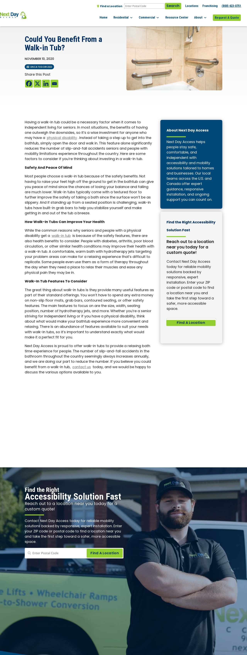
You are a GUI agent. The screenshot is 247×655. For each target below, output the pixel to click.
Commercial (154, 15)
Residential (130, 15)
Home (113, 15)
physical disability (62, 138)
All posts (33, 23)
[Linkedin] (46, 83)
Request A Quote (227, 15)
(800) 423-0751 (231, 6)
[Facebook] (29, 83)
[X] (37, 83)
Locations (191, 6)
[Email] (54, 83)
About (202, 15)
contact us (81, 367)
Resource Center (180, 15)
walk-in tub (61, 236)
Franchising (210, 6)
